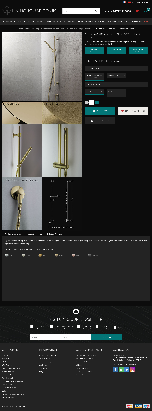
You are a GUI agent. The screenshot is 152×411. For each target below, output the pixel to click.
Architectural (100, 21)
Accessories (137, 21)
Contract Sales (82, 361)
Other (119, 327)
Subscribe (106, 337)
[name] (45, 337)
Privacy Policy (45, 361)
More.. (146, 21)
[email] (76, 337)
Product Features (34, 233)
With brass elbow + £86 (116, 92)
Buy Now (100, 111)
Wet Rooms (37, 21)
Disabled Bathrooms (53, 21)
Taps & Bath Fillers (44, 28)
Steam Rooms (69, 21)
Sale (4, 391)
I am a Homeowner (41, 327)
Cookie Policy (45, 358)
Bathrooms (7, 21)
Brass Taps (59, 28)
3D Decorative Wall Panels (118, 21)
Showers (17, 21)
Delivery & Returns (84, 371)
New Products (8, 397)
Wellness (26, 21)
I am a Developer (106, 327)
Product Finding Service (86, 355)
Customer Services (140, 2)
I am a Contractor (88, 327)
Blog (41, 371)
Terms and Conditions (48, 355)
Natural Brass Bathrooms (13, 394)
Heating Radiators (85, 21)
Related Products (54, 233)
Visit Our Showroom (84, 358)
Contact (79, 374)
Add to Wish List (133, 111)
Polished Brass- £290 (96, 76)
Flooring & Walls (9, 387)
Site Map (43, 368)
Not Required (96, 91)
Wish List (43, 365)
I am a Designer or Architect (65, 327)
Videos (79, 365)
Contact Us (100, 120)
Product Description (13, 233)
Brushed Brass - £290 (116, 75)
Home (20, 28)
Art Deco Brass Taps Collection (79, 28)
